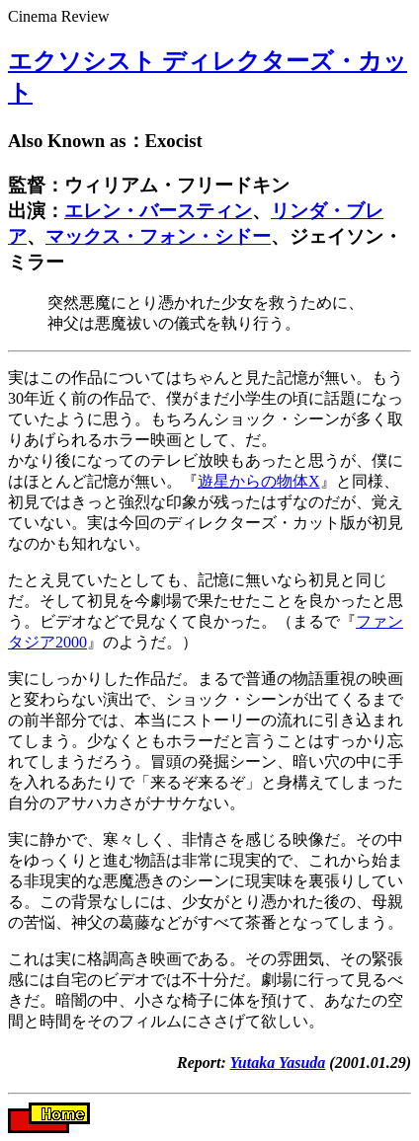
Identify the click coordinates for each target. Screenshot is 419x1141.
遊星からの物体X (259, 481)
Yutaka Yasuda (278, 1062)
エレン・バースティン (158, 210)
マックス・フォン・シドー (158, 236)
